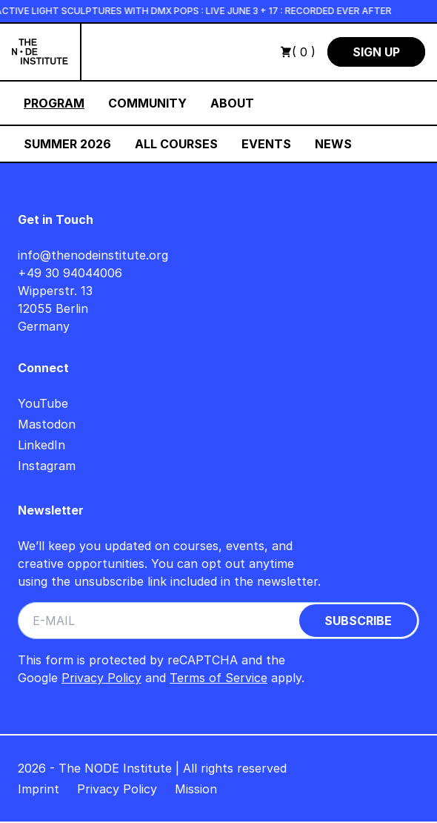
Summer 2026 (67, 143)
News (333, 143)
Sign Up (376, 51)
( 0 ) (298, 51)
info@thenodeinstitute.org (93, 255)
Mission (196, 788)
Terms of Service (218, 677)
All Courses (176, 143)
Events (266, 143)
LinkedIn (41, 444)
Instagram (47, 465)
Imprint (38, 788)
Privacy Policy (101, 677)
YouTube (43, 403)
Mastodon (47, 424)
